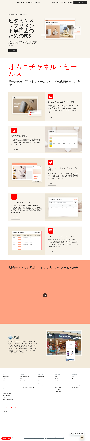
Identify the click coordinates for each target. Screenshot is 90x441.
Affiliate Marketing (7, 393)
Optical (39, 383)
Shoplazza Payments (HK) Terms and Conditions (34, 438)
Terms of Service (27, 437)
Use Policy (41, 437)
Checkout (5, 383)
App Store (57, 383)
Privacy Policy (35, 437)
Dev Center (57, 381)
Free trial (80, 2)
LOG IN (70, 2)
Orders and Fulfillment (8, 385)
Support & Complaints (77, 385)
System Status (75, 387)
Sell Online (20, 2)
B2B (38, 381)
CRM (21, 378)
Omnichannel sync (24, 385)
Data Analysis (23, 381)
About (73, 376)
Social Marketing (6, 391)
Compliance (57, 389)
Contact (74, 381)
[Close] (71, 433)
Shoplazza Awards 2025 (77, 383)
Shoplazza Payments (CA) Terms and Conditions (54, 438)
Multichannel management (26, 383)
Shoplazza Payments (25, 376)
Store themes (6, 376)
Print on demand (41, 378)
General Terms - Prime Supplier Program (53, 437)
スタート (12, 50)
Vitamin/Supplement (42, 385)
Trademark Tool (58, 391)
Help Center (57, 378)
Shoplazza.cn (55, 2)
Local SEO (5, 397)
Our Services (58, 387)
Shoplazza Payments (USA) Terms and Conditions (72, 437)
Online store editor (7, 378)
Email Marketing (6, 395)
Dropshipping (41, 376)
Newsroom (74, 378)
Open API (57, 385)
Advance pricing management (27, 387)
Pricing (38, 2)
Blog (56, 376)
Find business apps (7, 381)
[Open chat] (82, 437)
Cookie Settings (6, 438)
